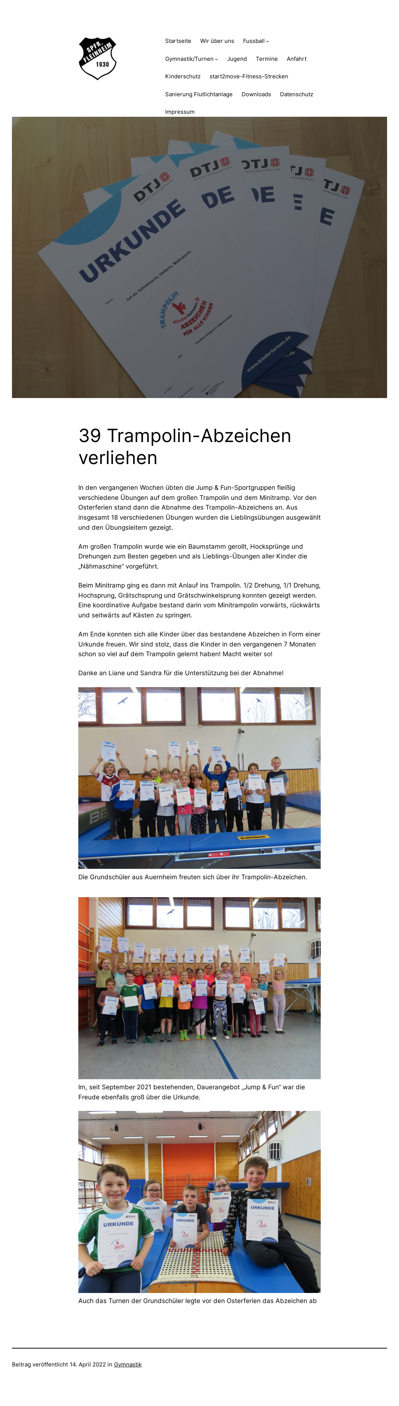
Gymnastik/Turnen (189, 59)
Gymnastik (128, 1364)
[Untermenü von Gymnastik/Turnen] (216, 59)
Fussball (254, 41)
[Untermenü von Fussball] (267, 41)
